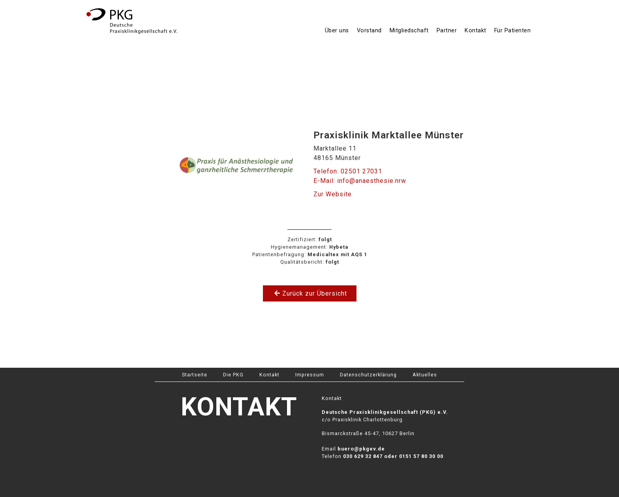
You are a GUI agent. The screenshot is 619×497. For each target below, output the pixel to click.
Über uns (337, 30)
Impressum (309, 375)
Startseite (194, 375)
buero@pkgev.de (361, 449)
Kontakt (475, 30)
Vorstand (369, 30)
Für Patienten (512, 30)
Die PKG (233, 375)
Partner (447, 30)
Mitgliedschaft (409, 30)
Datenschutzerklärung (368, 375)
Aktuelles (425, 375)
